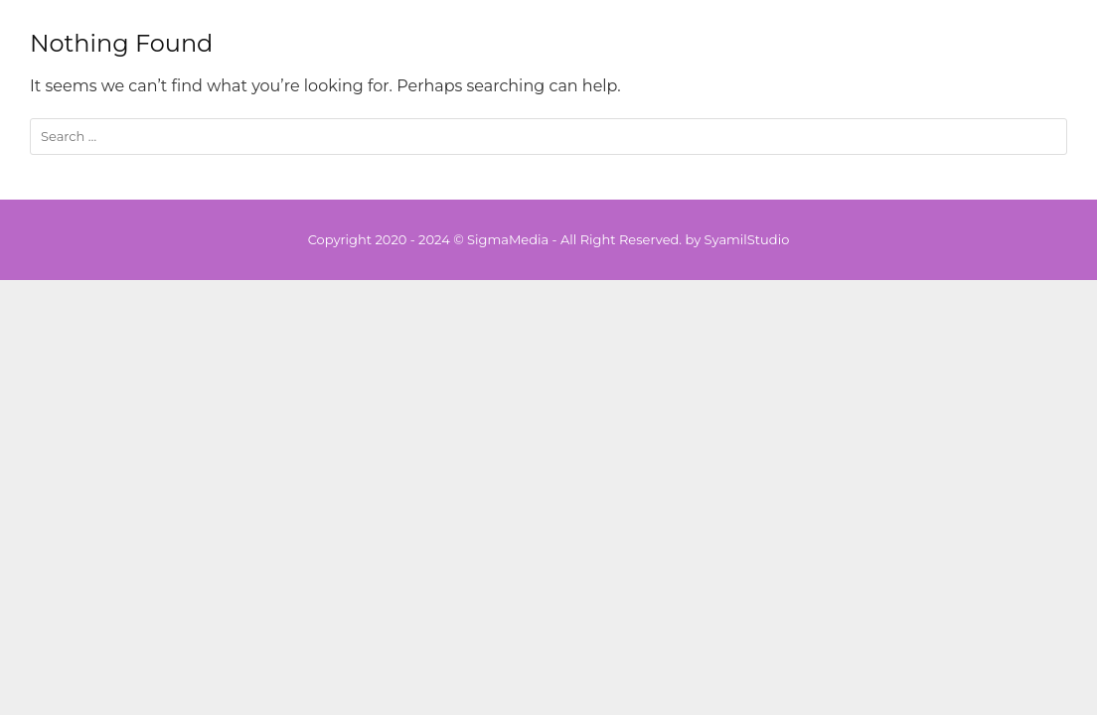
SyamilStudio (747, 239)
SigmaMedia (507, 239)
